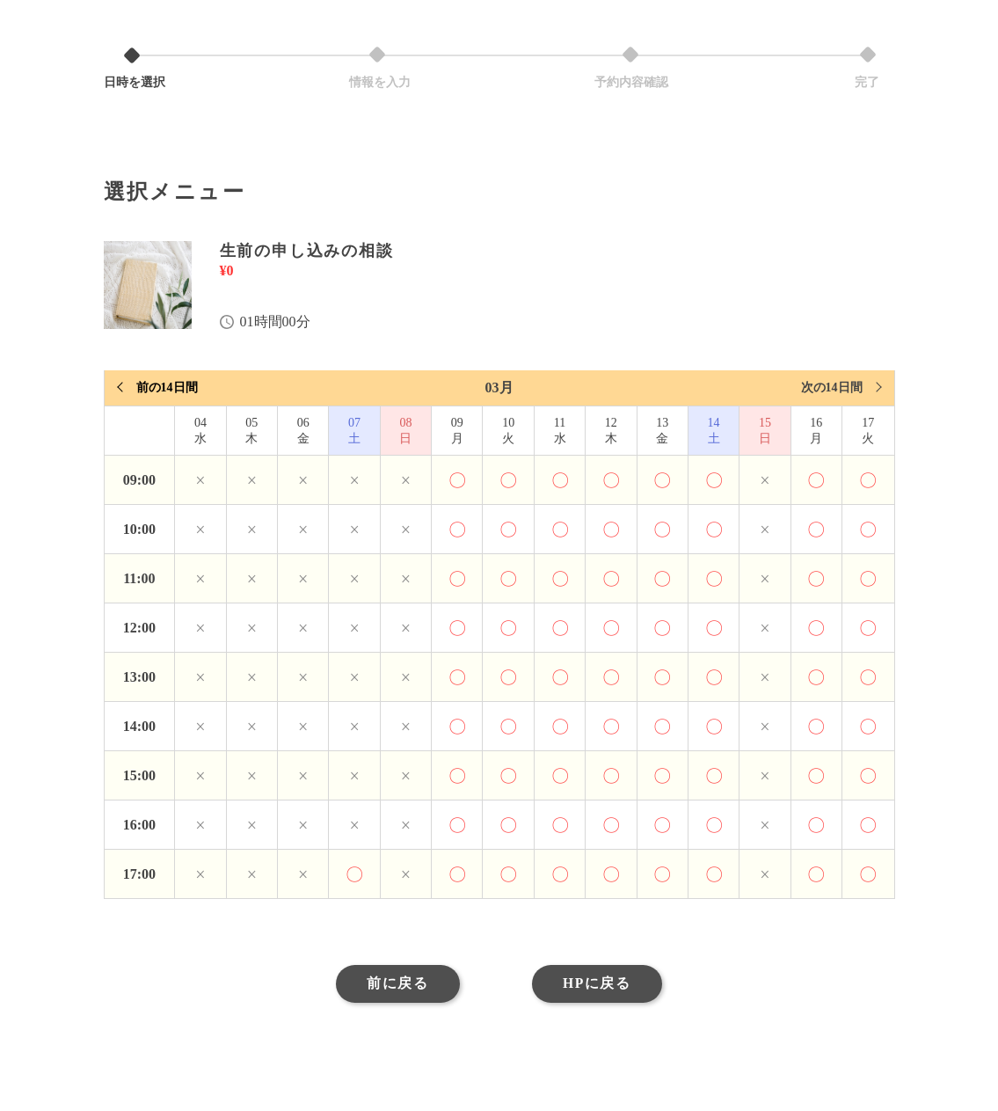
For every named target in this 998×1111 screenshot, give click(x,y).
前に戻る (393, 985)
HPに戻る (600, 985)
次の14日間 (832, 387)
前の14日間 (167, 387)
